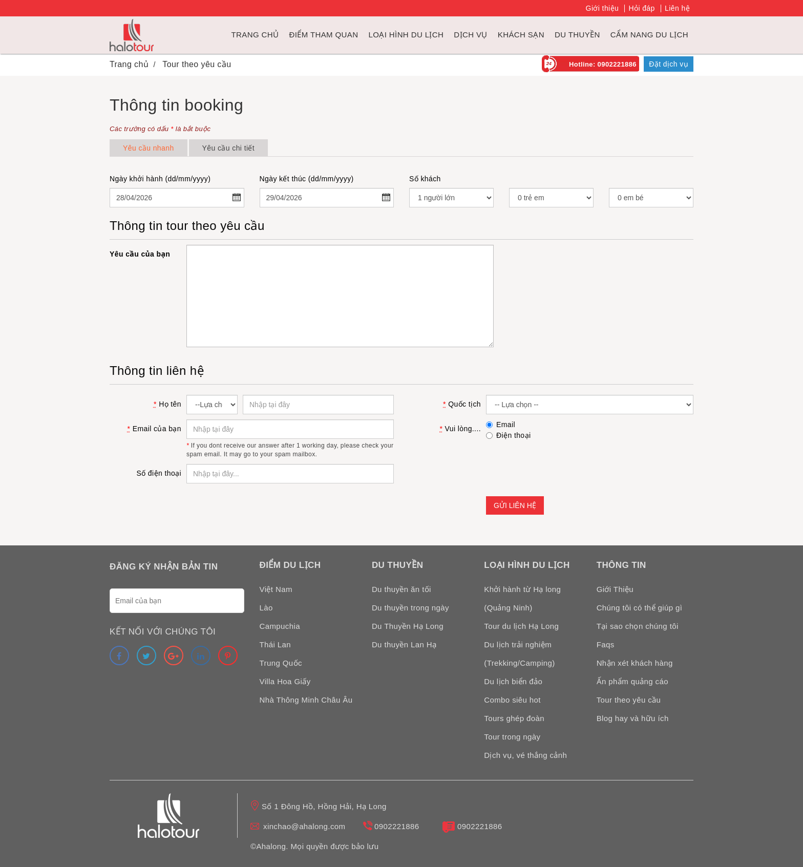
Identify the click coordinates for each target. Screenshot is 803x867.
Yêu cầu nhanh (148, 148)
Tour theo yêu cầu (629, 699)
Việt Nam (276, 589)
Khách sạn (521, 34)
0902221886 (396, 826)
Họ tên (167, 404)
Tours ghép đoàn (514, 718)
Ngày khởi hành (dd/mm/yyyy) (160, 179)
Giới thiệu (602, 8)
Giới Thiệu (615, 589)
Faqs (606, 644)
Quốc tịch (462, 404)
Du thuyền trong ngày (410, 607)
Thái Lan (275, 644)
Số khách (425, 179)
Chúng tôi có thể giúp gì (640, 607)
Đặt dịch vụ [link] (668, 64)
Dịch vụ (470, 34)
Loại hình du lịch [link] (405, 34)
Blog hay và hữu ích (633, 718)
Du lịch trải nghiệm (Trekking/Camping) (519, 653)
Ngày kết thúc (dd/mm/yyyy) (307, 179)
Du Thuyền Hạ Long (407, 626)
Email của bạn (155, 429)
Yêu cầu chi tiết (228, 148)
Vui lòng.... (460, 429)
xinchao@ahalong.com (304, 826)
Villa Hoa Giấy (285, 681)
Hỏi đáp (641, 8)
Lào (266, 607)
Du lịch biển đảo (513, 681)
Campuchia (280, 626)
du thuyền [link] (577, 34)
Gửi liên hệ (515, 505)
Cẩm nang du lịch (649, 34)
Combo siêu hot (512, 699)
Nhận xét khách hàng (635, 663)
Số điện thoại (158, 473)
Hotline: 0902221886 (603, 64)
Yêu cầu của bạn (140, 254)
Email (500, 424)
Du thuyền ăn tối (401, 589)
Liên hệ (677, 8)
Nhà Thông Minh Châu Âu (306, 699)
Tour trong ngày (512, 736)
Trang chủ (255, 34)
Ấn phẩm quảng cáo (632, 681)
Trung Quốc (281, 663)
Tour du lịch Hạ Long (521, 626)
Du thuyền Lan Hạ (404, 644)
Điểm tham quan (323, 34)
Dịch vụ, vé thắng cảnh (525, 755)
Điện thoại (508, 435)
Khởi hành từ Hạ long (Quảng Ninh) (522, 598)
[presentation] (564, 466)
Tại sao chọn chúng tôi (638, 626)
